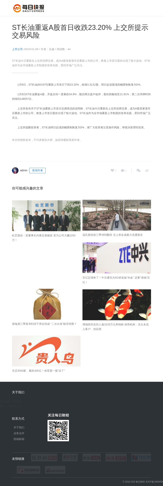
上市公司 (17, 49)
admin (19, 170)
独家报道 (142, 6)
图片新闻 (125, 6)
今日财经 (108, 6)
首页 (95, 6)
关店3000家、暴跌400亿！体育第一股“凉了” (38, 402)
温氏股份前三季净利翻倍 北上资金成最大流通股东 (112, 266)
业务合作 (29, 433)
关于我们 (29, 427)
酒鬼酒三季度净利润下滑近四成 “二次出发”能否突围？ (44, 355)
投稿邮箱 (29, 439)
